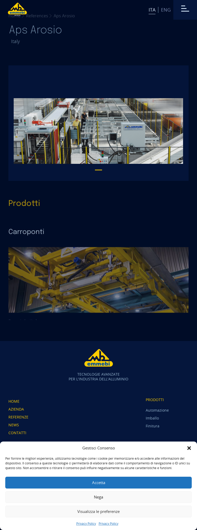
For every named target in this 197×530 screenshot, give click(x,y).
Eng (166, 10)
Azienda (16, 409)
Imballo (152, 418)
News (13, 424)
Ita (152, 10)
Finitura (152, 425)
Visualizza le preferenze (98, 511)
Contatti (17, 432)
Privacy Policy (86, 523)
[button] (189, 448)
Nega (98, 497)
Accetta (98, 482)
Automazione (157, 410)
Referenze (18, 416)
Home (13, 401)
